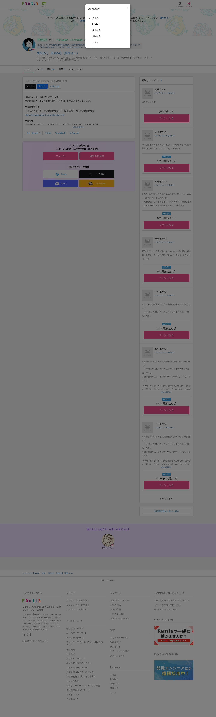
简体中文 (96, 30)
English (95, 24)
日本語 (95, 18)
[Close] (127, 8)
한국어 (95, 42)
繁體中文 (96, 36)
